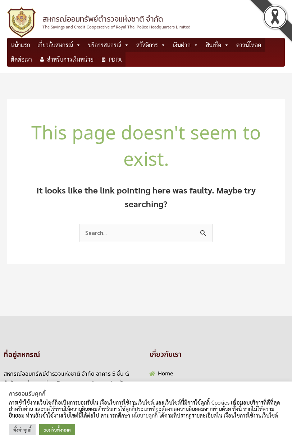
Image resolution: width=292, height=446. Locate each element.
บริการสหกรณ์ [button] (108, 45)
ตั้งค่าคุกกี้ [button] (22, 430)
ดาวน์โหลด (248, 45)
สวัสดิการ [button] (151, 45)
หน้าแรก (20, 45)
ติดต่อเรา (21, 59)
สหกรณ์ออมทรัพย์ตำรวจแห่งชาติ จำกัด (102, 18)
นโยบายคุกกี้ (145, 415)
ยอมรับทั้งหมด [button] (57, 430)
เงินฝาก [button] (186, 45)
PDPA (115, 59)
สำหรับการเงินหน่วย (70, 59)
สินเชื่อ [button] (217, 45)
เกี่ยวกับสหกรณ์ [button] (59, 45)
